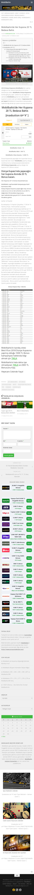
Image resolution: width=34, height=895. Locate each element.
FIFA (3, 387)
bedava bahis (19, 15)
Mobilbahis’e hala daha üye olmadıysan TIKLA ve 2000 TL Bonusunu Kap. (19, 58)
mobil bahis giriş (15, 17)
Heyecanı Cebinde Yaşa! (14, 60)
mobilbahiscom (10, 33)
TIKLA (29, 501)
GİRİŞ (29, 488)
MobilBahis (6, 2)
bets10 (14, 384)
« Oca (3, 736)
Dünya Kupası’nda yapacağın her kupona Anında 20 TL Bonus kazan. (16, 50)
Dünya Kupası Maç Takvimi (24, 384)
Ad (4, 441)
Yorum (5, 428)
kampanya (4, 17)
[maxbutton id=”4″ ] (9, 47)
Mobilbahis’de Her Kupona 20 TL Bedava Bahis (17, 45)
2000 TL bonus (20, 13)
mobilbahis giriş (7, 20)
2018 (27, 13)
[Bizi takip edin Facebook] (14, 890)
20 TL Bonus (22, 382)
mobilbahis (26, 17)
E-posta (21, 441)
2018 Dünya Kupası (7, 15)
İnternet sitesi (7, 447)
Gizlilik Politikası (7, 884)
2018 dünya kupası (6, 384)
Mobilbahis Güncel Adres (8, 389)
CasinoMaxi (28, 635)
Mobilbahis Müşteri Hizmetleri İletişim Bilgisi (16, 667)
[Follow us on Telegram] (20, 890)
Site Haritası (21, 884)
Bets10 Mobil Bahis (23, 411)
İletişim (15, 884)
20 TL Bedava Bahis (7, 13)
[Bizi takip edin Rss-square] (17, 890)
